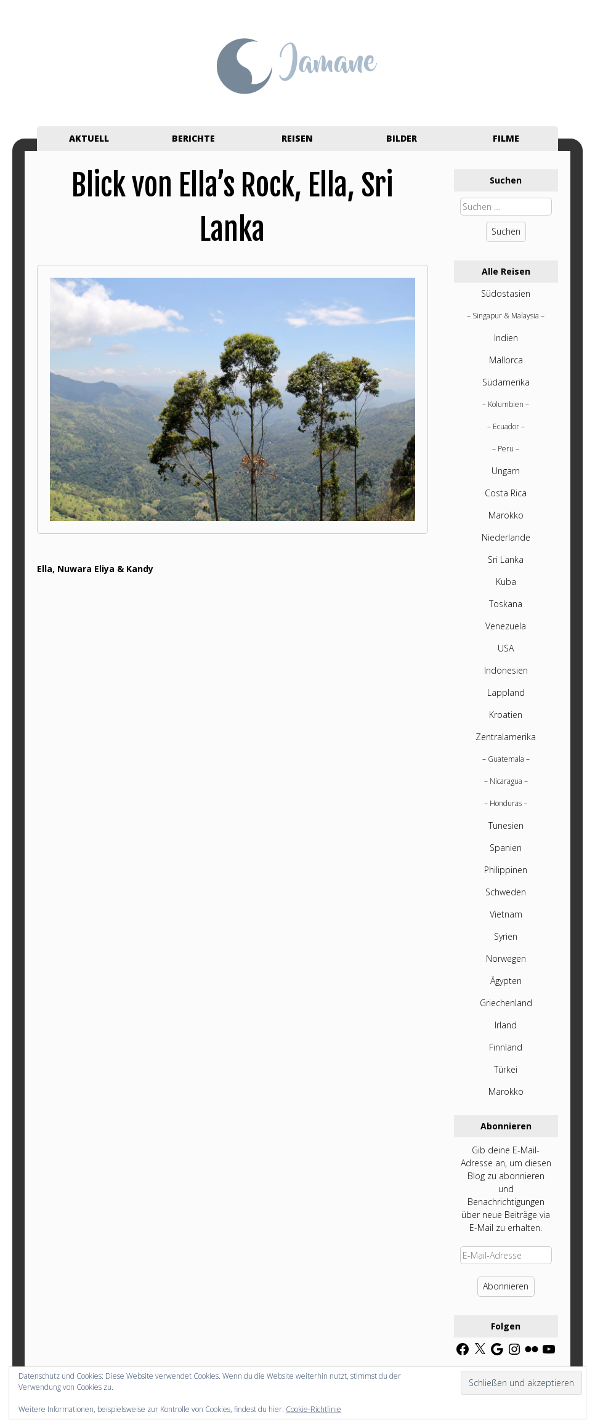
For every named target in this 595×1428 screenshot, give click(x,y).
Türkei (505, 1069)
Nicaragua (506, 781)
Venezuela (505, 626)
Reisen (297, 138)
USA (506, 648)
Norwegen (506, 958)
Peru (506, 448)
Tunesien (506, 825)
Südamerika (506, 382)
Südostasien (505, 293)
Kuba (506, 581)
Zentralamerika (506, 737)
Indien (506, 338)
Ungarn (506, 471)
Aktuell (89, 138)
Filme (506, 138)
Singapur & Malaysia (505, 315)
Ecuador (506, 426)
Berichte (193, 138)
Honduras (506, 803)
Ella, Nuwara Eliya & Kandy (95, 569)
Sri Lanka (506, 559)
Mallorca (506, 360)
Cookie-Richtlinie (313, 1409)
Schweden (505, 892)
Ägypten (506, 980)
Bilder (401, 138)
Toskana (505, 604)
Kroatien (505, 714)
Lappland (506, 692)
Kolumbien (506, 404)
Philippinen (505, 870)
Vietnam (506, 914)
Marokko (506, 515)
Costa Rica (506, 493)
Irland (506, 1025)
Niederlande (506, 537)
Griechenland (506, 1003)
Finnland (505, 1047)
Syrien (505, 936)
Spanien (506, 847)
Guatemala (506, 759)
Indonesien (506, 670)
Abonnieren (505, 1286)
